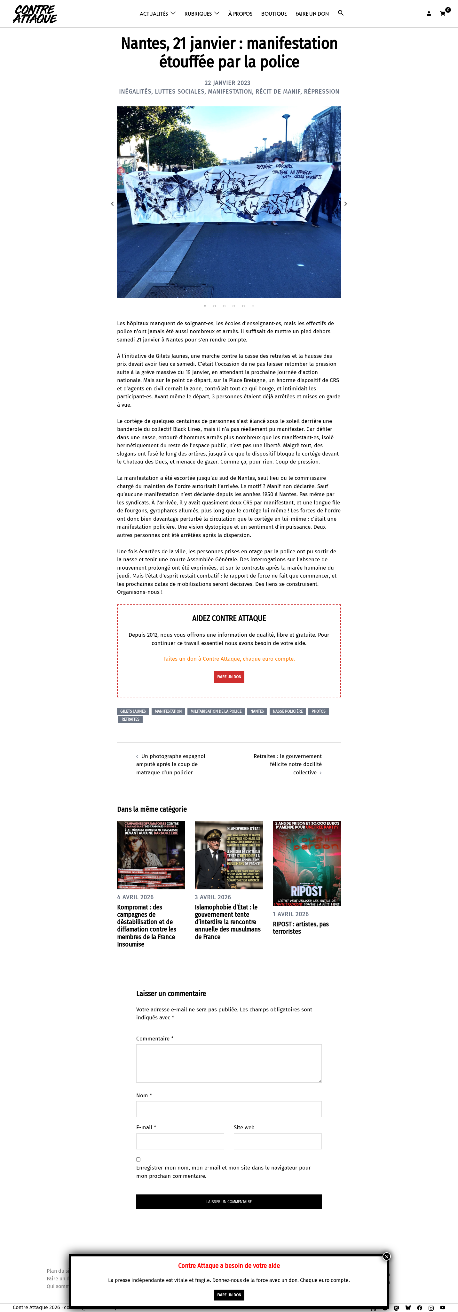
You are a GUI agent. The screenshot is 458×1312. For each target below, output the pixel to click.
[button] (341, 13)
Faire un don (312, 13)
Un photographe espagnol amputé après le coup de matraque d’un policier (170, 764)
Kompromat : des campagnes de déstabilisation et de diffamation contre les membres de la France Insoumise (146, 925)
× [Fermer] (386, 1256)
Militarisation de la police (216, 711)
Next (346, 204)
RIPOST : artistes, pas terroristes (301, 927)
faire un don (229, 677)
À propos (240, 13)
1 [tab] (205, 306)
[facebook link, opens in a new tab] (419, 1307)
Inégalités (135, 91)
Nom (144, 1095)
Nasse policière (288, 711)
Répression (321, 91)
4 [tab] (234, 306)
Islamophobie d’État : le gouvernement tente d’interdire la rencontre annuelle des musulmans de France (228, 922)
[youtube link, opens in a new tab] (442, 1307)
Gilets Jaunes (133, 711)
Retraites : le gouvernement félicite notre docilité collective (288, 764)
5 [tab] (243, 306)
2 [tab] (214, 306)
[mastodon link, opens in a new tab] (396, 1307)
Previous (112, 204)
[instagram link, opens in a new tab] (431, 1307)
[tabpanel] (229, 202)
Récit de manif (278, 91)
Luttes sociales (179, 91)
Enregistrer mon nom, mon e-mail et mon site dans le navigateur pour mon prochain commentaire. (223, 1171)
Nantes (257, 711)
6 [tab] (253, 306)
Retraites (130, 719)
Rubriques (198, 13)
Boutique (274, 13)
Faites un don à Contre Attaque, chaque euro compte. (229, 659)
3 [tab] (224, 306)
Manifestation (230, 91)
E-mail (146, 1127)
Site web (244, 1127)
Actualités (154, 13)
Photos (319, 711)
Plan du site (60, 1271)
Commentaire (154, 1038)
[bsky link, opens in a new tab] (408, 1307)
